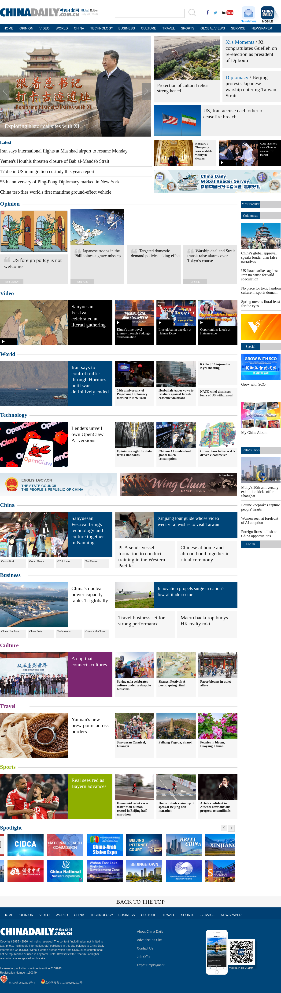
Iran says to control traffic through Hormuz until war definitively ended (90, 379)
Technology (13, 415)
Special (250, 346)
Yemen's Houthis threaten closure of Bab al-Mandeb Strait (54, 161)
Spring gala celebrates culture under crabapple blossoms (134, 685)
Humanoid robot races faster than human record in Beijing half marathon (132, 808)
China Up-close (10, 631)
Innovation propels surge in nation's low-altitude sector (191, 591)
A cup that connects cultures (89, 661)
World (7, 354)
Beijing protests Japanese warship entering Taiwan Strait (251, 86)
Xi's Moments (240, 42)
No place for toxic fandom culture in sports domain (261, 290)
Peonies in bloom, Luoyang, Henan (212, 744)
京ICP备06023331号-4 (22, 982)
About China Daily (150, 931)
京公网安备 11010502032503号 (63, 982)
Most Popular (250, 204)
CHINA (79, 28)
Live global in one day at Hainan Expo (175, 331)
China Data (35, 631)
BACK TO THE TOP (140, 902)
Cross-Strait (8, 561)
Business (10, 575)
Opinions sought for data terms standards (134, 453)
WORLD (62, 28)
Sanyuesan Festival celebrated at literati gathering (88, 316)
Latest (5, 142)
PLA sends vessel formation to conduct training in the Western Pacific (141, 556)
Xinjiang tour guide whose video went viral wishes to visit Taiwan (188, 521)
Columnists (250, 215)
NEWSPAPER (261, 28)
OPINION (26, 28)
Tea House (91, 561)
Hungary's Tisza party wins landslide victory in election (203, 151)
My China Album (254, 433)
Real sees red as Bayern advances (89, 783)
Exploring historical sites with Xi (42, 126)
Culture (9, 645)
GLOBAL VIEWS (212, 28)
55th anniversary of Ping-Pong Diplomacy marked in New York (60, 181)
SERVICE (238, 28)
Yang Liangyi (11, 281)
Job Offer (143, 957)
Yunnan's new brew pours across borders (90, 725)
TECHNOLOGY (101, 28)
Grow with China (95, 631)
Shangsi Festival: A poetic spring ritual (172, 683)
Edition (90, 10)
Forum (250, 544)
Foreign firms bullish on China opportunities (259, 534)
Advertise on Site (149, 940)
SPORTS (187, 28)
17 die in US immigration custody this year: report (47, 171)
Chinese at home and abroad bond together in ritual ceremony (205, 553)
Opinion (10, 204)
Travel (7, 706)
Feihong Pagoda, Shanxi (175, 742)
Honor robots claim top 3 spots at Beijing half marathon (176, 806)
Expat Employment (151, 965)
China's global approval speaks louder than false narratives (259, 257)
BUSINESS (126, 28)
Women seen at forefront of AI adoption (259, 520)
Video (7, 293)
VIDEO (44, 28)
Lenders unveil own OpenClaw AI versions (87, 434)
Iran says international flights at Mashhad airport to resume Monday (64, 150)
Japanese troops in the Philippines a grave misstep (97, 253)
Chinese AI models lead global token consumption (175, 454)
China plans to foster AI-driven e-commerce (217, 453)
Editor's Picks (251, 450)
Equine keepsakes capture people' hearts (260, 507)
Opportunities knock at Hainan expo (215, 331)
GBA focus (63, 561)
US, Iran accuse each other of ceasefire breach (233, 114)
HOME (8, 28)
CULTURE (148, 28)
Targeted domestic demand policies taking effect (156, 253)
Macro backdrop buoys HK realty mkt (204, 621)
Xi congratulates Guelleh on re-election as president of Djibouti (251, 51)
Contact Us (145, 948)
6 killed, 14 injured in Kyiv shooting (215, 366)
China (7, 505)
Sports (8, 767)
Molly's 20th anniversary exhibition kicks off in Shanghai (259, 492)
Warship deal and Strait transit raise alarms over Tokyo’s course (211, 256)
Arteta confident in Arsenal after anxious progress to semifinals (215, 806)
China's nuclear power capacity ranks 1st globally (89, 594)
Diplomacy (237, 77)
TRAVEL (168, 28)
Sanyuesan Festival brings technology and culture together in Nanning (87, 530)
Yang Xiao (82, 281)
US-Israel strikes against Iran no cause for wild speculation (259, 275)
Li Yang (195, 281)
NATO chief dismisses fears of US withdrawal (216, 393)
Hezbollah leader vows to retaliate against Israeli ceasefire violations (176, 394)
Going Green (36, 561)
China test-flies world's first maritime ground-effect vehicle (55, 192)
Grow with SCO (253, 384)
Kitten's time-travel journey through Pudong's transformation (134, 333)
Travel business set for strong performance (141, 621)
